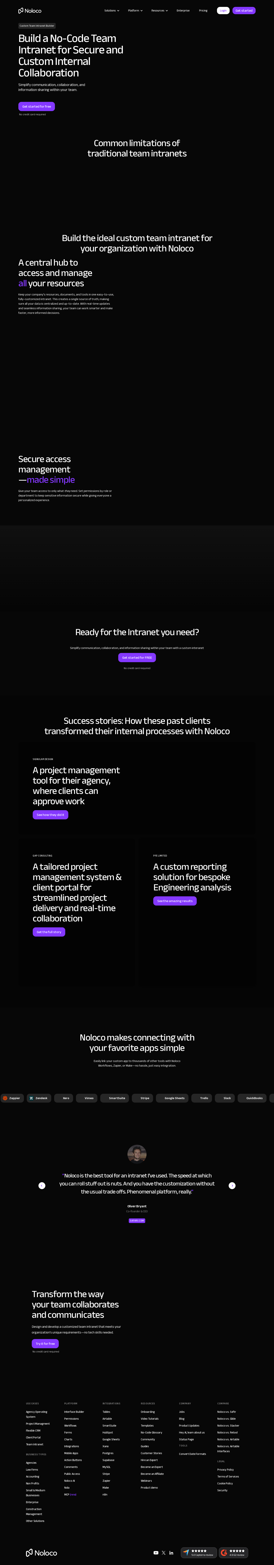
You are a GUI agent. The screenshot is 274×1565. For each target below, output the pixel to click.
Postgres (108, 1453)
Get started (244, 10)
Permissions (71, 1418)
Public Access (72, 1473)
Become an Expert (152, 1466)
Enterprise (183, 10)
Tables (106, 1411)
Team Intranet (34, 1444)
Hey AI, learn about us (192, 1432)
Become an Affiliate (152, 1473)
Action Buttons (73, 1460)
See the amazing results (175, 901)
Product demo (149, 1487)
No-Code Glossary (151, 1432)
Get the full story (49, 932)
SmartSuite (110, 1425)
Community (148, 1439)
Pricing (203, 10)
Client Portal (33, 1437)
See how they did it (50, 815)
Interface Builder (74, 1411)
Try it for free (45, 1343)
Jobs (181, 1411)
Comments (71, 1466)
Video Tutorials (150, 1418)
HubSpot (108, 1432)
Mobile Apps (71, 1453)
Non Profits (32, 1483)
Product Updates (189, 1425)
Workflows (70, 1425)
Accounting (32, 1476)
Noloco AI (69, 1480)
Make (106, 1487)
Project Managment (38, 1423)
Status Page (186, 1439)
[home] (29, 11)
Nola (66, 1487)
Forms (68, 1432)
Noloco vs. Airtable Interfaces (228, 1449)
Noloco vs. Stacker (228, 1425)
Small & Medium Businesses (35, 1493)
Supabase (108, 1460)
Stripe (106, 1473)
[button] (111, 10)
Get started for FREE (137, 657)
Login (223, 10)
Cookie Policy (225, 1483)
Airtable (107, 1418)
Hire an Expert (149, 1460)
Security (222, 1490)
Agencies (31, 1462)
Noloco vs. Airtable (228, 1439)
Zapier (106, 1480)
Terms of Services (228, 1476)
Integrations (71, 1446)
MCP (70, 1494)
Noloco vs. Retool (227, 1432)
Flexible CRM (33, 1430)
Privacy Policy (225, 1469)
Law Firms (32, 1469)
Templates (147, 1425)
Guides (145, 1446)
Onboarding (148, 1411)
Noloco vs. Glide (226, 1418)
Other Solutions (35, 1520)
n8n (105, 1494)
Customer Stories (151, 1453)
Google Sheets (111, 1439)
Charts (68, 1439)
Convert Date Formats (192, 1453)
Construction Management (34, 1512)
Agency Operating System (36, 1414)
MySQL (107, 1466)
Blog (181, 1418)
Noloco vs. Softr (226, 1411)
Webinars (146, 1480)
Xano (106, 1446)
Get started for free (36, 106)
